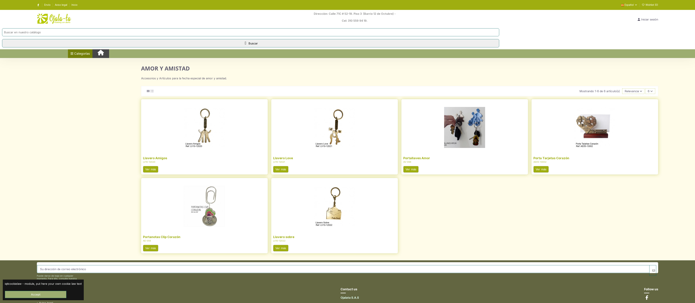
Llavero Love (283, 158)
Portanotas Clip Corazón (161, 237)
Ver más (150, 169)
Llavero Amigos (155, 158)
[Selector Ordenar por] (633, 91)
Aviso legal (61, 4)
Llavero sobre (283, 237)
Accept (35, 294)
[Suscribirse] (652, 270)
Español (629, 4)
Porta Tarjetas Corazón (551, 158)
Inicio (74, 4)
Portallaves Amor (416, 158)
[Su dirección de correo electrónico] (343, 269)
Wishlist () (650, 4)
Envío (47, 4)
